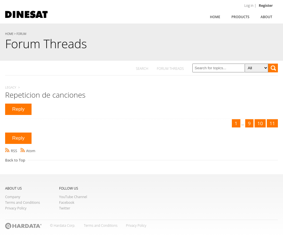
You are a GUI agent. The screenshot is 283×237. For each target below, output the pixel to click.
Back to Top (15, 160)
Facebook (66, 202)
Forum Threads (46, 43)
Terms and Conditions (22, 202)
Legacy (10, 87)
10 (260, 123)
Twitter (64, 208)
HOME (9, 34)
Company (12, 196)
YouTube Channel (73, 196)
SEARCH (142, 68)
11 (272, 123)
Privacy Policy (15, 208)
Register (266, 5)
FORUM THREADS (170, 68)
